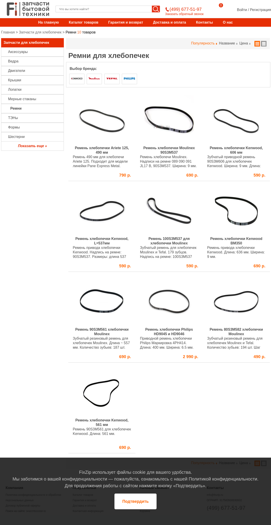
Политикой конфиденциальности (223, 478)
